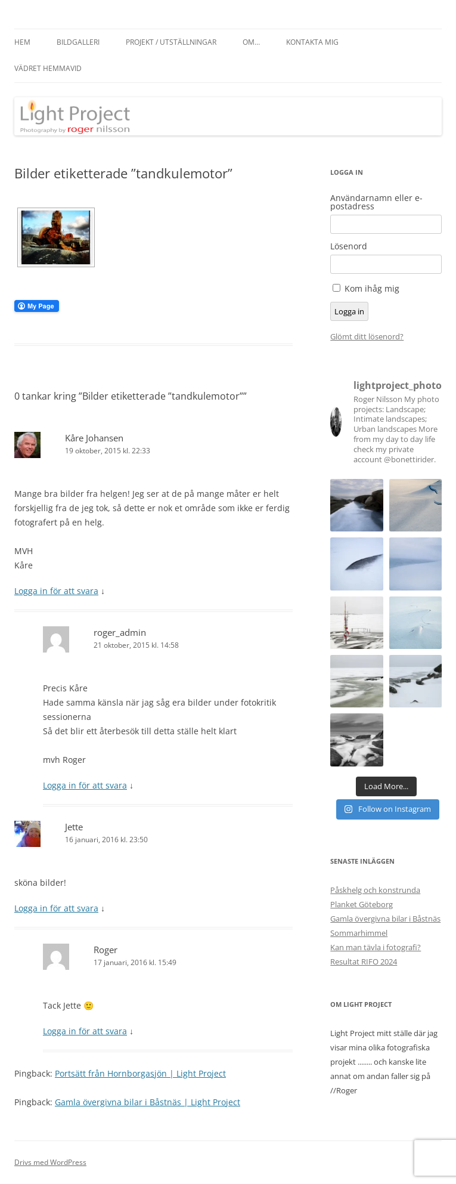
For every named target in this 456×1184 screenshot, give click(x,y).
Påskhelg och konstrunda (375, 890)
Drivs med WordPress (50, 1162)
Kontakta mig (312, 42)
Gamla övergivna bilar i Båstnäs (385, 918)
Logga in (349, 311)
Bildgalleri (78, 42)
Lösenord (348, 246)
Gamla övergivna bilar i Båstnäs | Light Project (147, 1102)
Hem (22, 42)
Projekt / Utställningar (171, 42)
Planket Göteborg (361, 904)
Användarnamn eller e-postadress (376, 202)
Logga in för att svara (56, 590)
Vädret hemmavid (48, 68)
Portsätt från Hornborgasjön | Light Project (140, 1073)
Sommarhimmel (358, 933)
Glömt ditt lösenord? (367, 336)
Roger (105, 950)
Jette (74, 827)
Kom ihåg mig (372, 288)
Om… (251, 42)
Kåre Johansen (94, 438)
